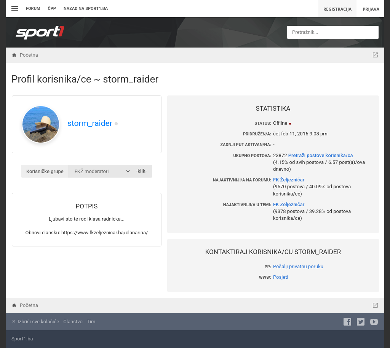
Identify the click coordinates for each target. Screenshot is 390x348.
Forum (33, 8)
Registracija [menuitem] (337, 9)
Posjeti (280, 277)
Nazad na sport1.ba (86, 8)
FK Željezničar (288, 180)
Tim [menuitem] (91, 321)
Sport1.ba (22, 339)
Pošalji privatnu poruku (298, 266)
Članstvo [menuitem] (72, 321)
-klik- (141, 171)
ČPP (52, 8)
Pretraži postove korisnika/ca (320, 155)
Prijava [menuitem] (371, 9)
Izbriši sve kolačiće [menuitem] (35, 321)
